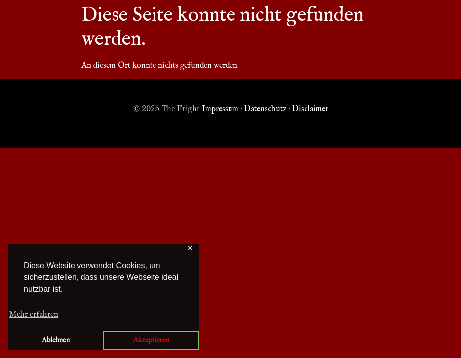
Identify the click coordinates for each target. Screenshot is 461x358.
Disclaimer (310, 109)
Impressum (220, 109)
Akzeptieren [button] (151, 340)
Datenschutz (265, 109)
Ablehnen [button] (56, 340)
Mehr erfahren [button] (33, 315)
